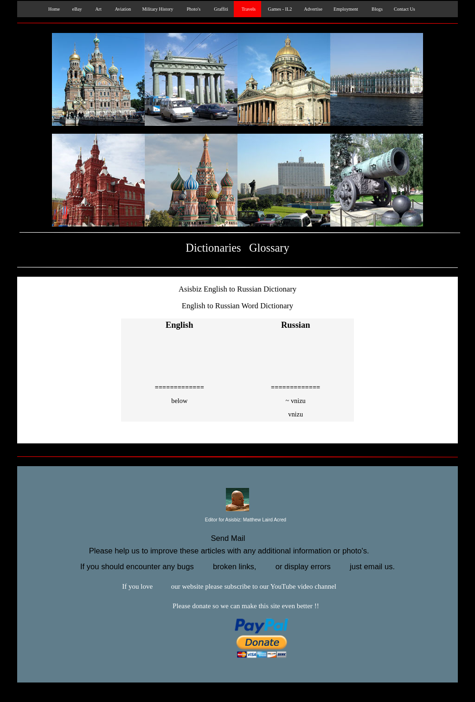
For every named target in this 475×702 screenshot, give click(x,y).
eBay (76, 9)
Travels (247, 9)
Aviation (122, 9)
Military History (157, 9)
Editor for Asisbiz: (237, 520)
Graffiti (220, 9)
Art (97, 9)
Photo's (192, 9)
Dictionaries (213, 247)
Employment (346, 9)
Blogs (376, 9)
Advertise (312, 9)
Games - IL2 (279, 9)
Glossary (269, 247)
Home (52, 9)
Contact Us (404, 9)
